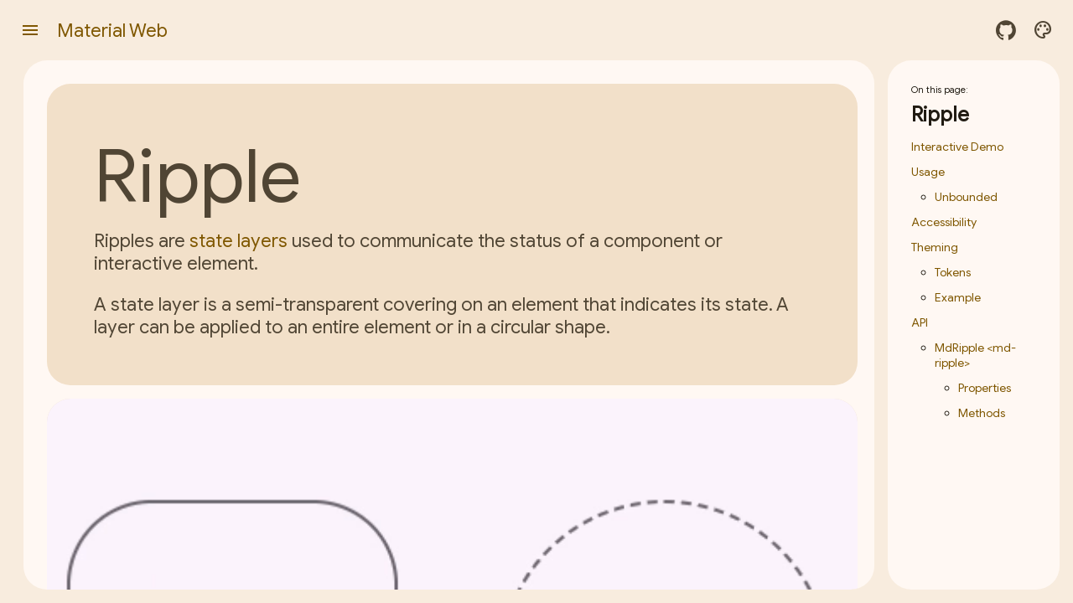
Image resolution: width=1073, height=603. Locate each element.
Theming (934, 247)
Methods (981, 412)
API (919, 322)
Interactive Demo (957, 146)
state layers (238, 240)
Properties (984, 387)
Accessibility (944, 221)
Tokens (953, 272)
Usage (928, 171)
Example (958, 297)
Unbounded (966, 196)
